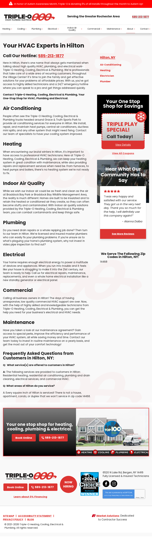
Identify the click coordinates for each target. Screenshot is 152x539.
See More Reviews (123, 232)
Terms (141, 500)
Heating (105, 70)
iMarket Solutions (107, 519)
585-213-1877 (132, 16)
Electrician (107, 75)
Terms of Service (125, 498)
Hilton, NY (108, 57)
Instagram (113, 487)
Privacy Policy (114, 498)
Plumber (105, 80)
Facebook (105, 487)
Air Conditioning (111, 65)
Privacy (137, 500)
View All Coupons (123, 152)
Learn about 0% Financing (30, 500)
